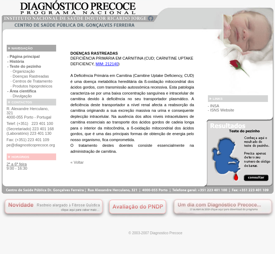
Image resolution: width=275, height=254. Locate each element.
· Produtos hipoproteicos (30, 86)
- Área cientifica (21, 91)
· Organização (21, 71)
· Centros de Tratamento (30, 81)
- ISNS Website (221, 110)
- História (15, 61)
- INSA (213, 106)
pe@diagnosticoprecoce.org (31, 145)
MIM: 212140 (107, 64)
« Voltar (77, 162)
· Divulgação (19, 96)
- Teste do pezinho (24, 66)
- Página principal (23, 56)
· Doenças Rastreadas (28, 76)
